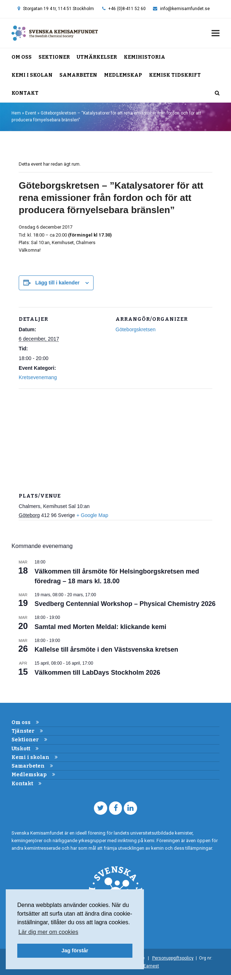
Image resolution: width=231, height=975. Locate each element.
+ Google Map (92, 515)
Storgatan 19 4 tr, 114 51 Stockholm (58, 8)
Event (30, 113)
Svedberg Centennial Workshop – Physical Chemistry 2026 (125, 603)
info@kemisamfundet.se (185, 8)
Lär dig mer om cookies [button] (48, 932)
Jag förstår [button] (75, 950)
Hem (16, 113)
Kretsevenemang (38, 377)
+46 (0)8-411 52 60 (127, 8)
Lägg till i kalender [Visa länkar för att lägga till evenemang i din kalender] (57, 283)
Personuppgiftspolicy (173, 958)
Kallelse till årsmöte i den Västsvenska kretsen (106, 649)
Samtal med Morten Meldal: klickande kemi (100, 626)
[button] (215, 33)
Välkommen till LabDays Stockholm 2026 (97, 672)
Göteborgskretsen (135, 329)
